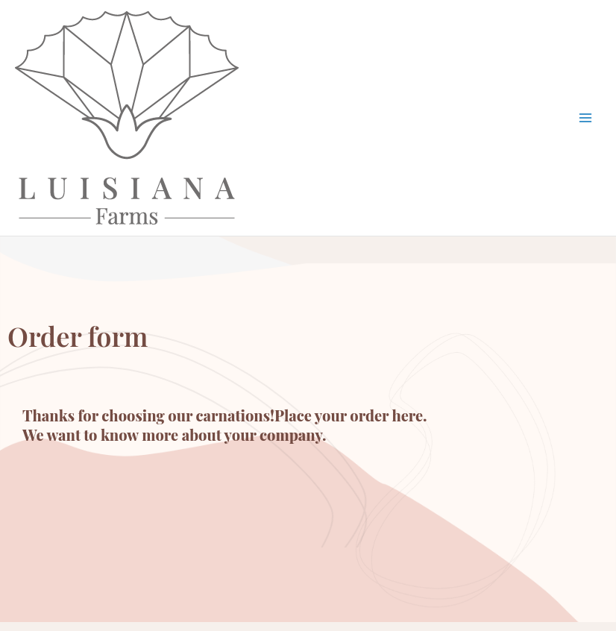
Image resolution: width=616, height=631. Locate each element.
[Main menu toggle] (586, 118)
